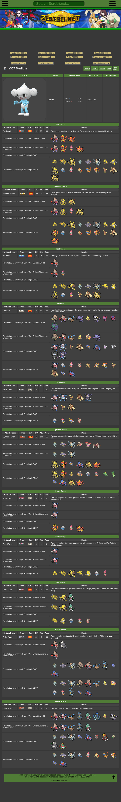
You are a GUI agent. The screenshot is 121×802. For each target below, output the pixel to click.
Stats (109, 68)
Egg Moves (115, 68)
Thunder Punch (9, 194)
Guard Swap (7, 544)
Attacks (102, 68)
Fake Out (6, 311)
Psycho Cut (7, 590)
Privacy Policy (68, 775)
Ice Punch (6, 256)
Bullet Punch (8, 637)
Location (95, 68)
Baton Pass (7, 390)
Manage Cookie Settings (86, 775)
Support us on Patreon (60, 781)
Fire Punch (7, 131)
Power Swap (8, 498)
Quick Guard (8, 708)
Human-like (91, 100)
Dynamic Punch (9, 437)
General (87, 68)
